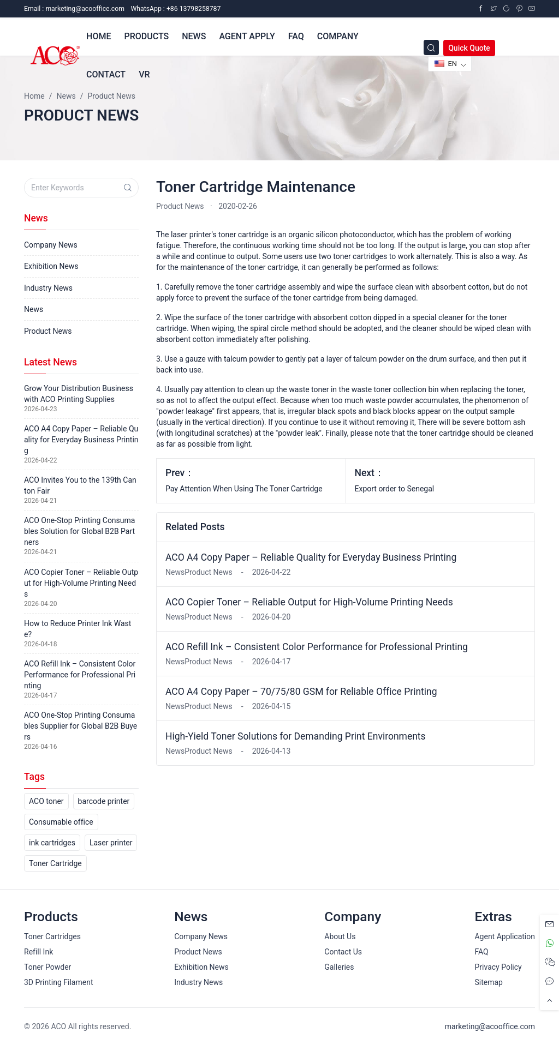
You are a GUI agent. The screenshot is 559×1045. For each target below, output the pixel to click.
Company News (51, 245)
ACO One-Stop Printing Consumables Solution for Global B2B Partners (79, 531)
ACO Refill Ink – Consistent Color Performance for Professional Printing (316, 646)
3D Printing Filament (58, 982)
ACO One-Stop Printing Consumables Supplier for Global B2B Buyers (80, 726)
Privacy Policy (497, 967)
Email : (74, 9)
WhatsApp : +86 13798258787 (175, 9)
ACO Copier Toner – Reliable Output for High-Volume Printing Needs (309, 602)
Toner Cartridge (55, 863)
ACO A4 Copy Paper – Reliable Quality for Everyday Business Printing (310, 557)
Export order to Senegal (395, 488)
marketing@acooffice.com (490, 1026)
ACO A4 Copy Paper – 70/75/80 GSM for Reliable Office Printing (301, 691)
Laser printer (111, 842)
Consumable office (61, 822)
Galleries (339, 967)
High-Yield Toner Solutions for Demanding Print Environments (295, 736)
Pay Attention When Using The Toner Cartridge (244, 488)
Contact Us (343, 951)
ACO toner (46, 801)
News (33, 309)
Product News (180, 206)
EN (446, 63)
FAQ (481, 951)
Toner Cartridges (52, 936)
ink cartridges (52, 842)
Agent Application (504, 936)
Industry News (48, 288)
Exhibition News (51, 266)
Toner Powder (47, 967)
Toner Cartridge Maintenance (255, 187)
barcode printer (104, 801)
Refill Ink (38, 951)
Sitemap (488, 982)
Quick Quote (469, 48)
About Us (339, 936)
